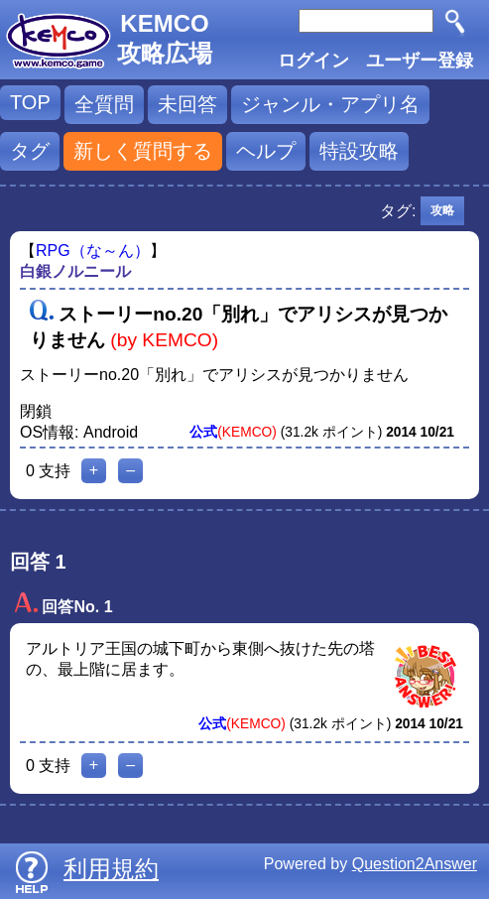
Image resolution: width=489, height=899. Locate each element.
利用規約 (111, 868)
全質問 (104, 104)
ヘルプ (266, 151)
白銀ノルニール (75, 271)
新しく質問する (142, 151)
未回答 (187, 104)
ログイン (313, 60)
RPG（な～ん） (93, 250)
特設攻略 (359, 151)
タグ (30, 151)
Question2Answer (414, 863)
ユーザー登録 (419, 60)
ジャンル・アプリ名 (330, 104)
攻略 (442, 210)
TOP (30, 102)
